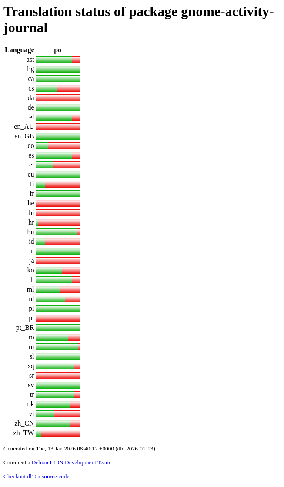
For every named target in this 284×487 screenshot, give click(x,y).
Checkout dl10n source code (36, 476)
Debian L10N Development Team (71, 462)
